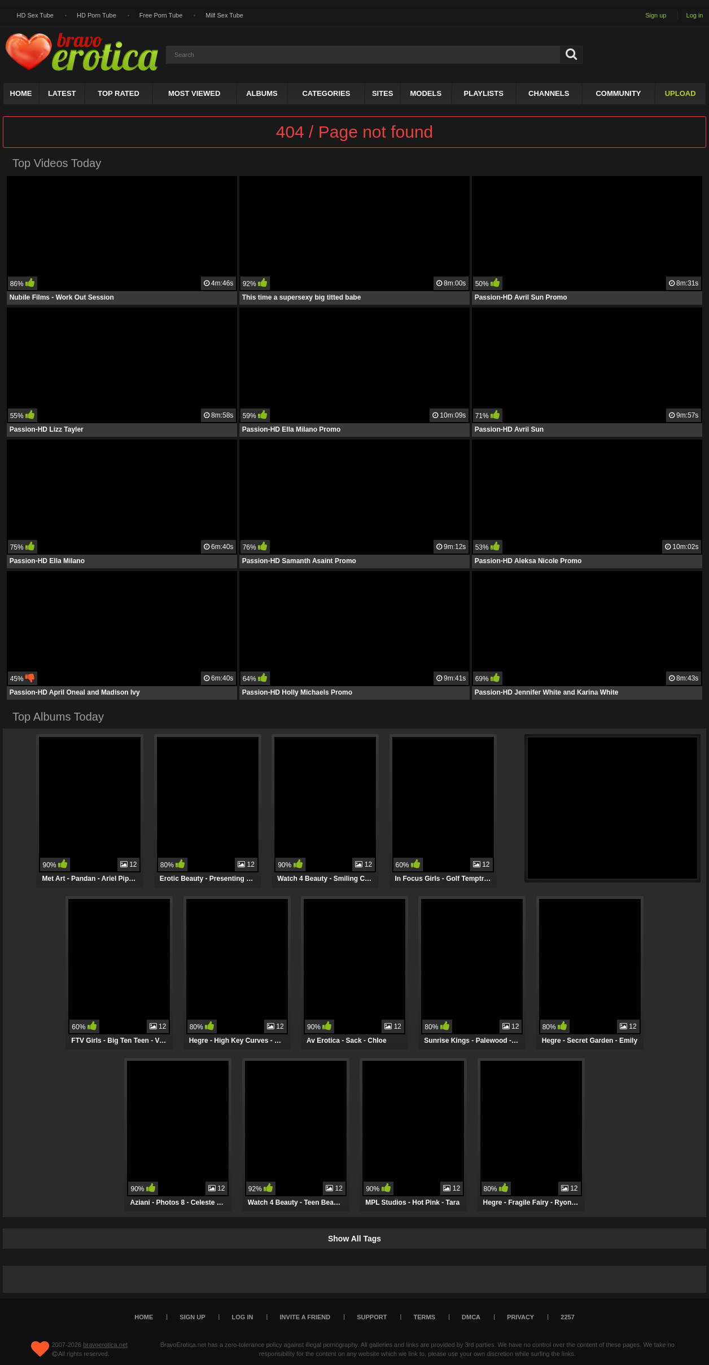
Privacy (520, 1317)
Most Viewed (194, 93)
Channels (548, 93)
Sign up (655, 15)
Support (372, 1317)
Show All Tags (354, 1238)
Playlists (484, 93)
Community (618, 93)
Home (21, 93)
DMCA (471, 1317)
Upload (680, 93)
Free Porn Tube (160, 15)
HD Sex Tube (35, 15)
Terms (425, 1317)
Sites (382, 93)
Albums (262, 93)
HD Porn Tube (96, 15)
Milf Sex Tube (224, 15)
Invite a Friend (305, 1317)
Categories (326, 93)
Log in (694, 15)
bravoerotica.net (105, 1344)
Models (425, 93)
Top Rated (118, 93)
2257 (567, 1317)
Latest (62, 93)
